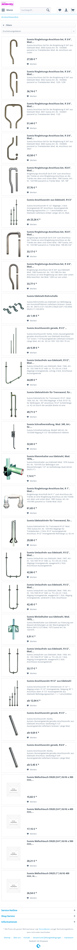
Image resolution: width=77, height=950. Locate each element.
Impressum (68, 937)
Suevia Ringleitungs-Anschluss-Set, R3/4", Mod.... (49, 169)
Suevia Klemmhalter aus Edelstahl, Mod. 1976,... (48, 457)
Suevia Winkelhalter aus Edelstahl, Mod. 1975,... (48, 618)
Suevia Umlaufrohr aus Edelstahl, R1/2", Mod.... (48, 361)
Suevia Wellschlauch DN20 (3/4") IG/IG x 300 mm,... (50, 778)
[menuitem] (7, 10)
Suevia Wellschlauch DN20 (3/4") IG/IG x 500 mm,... (50, 842)
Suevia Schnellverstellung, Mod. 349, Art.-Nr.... (49, 425)
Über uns (17, 937)
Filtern (7, 25)
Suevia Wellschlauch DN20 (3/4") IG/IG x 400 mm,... (50, 810)
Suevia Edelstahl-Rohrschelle (42, 296)
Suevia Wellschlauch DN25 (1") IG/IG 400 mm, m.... (48, 874)
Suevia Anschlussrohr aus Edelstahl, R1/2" (49, 199)
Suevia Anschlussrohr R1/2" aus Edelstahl (49, 681)
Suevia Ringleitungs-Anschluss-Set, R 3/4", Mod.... (49, 40)
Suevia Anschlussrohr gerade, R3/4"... (47, 745)
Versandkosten (44, 929)
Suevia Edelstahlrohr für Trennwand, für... (49, 392)
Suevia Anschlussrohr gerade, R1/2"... (47, 328)
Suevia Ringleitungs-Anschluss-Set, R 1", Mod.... (48, 489)
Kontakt (27, 937)
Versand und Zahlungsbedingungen (47, 937)
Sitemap (7, 937)
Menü (7, 10)
